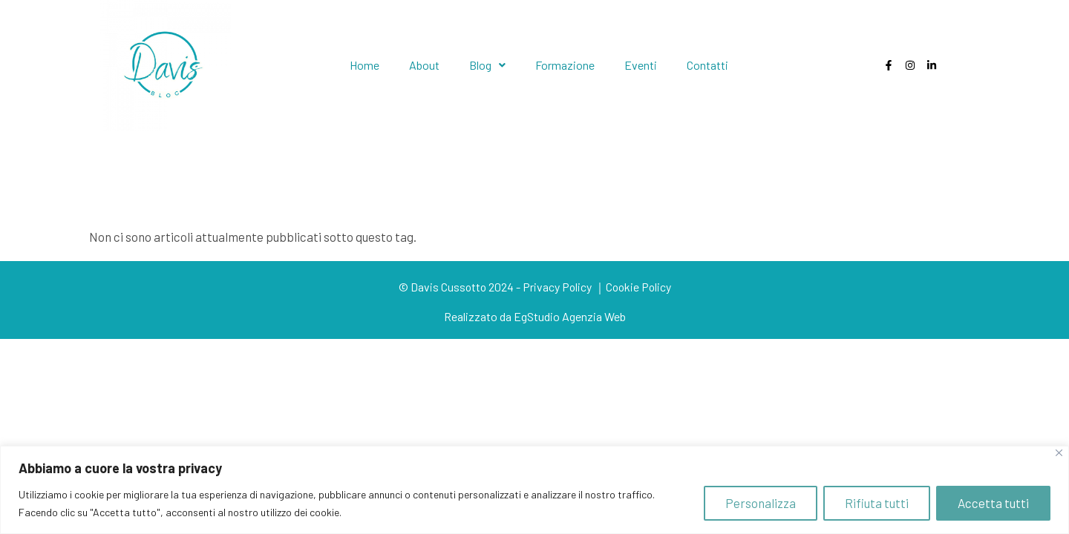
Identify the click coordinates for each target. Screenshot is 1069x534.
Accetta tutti (993, 502)
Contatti (707, 65)
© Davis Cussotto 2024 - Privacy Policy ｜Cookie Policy (534, 287)
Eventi (640, 65)
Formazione (565, 65)
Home (364, 65)
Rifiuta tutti (877, 502)
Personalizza (760, 502)
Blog (487, 65)
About (424, 65)
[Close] (1059, 452)
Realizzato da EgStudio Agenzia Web (535, 316)
